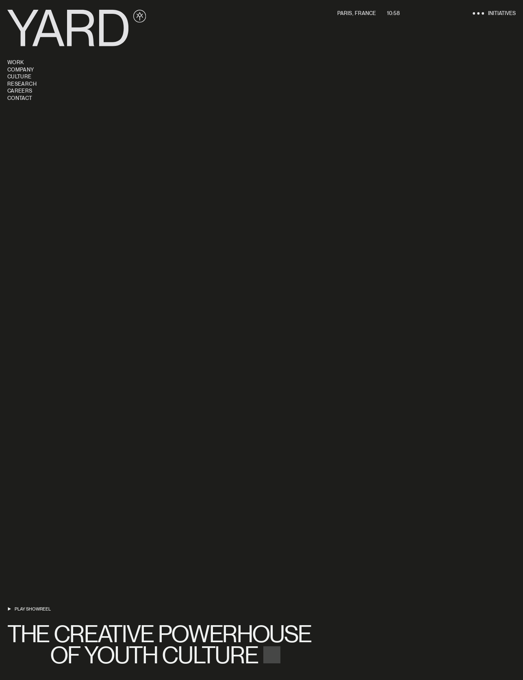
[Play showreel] (29, 609)
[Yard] (76, 28)
